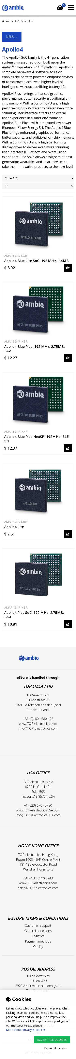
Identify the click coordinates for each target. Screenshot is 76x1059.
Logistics (38, 936)
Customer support (38, 925)
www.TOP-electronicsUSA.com (38, 810)
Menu (11, 37)
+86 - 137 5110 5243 (38, 878)
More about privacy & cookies (26, 1030)
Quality (38, 946)
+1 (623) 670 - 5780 (38, 805)
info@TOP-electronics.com (38, 728)
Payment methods (38, 941)
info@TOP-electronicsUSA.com (38, 815)
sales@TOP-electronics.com (38, 888)
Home (5, 21)
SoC (16, 21)
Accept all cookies (52, 1040)
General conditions (38, 931)
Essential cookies (55, 1048)
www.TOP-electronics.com (38, 723)
